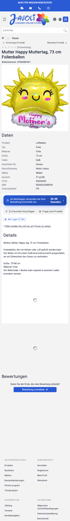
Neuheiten (9, 470)
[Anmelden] (60, 19)
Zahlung (8, 505)
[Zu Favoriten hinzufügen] (20, 211)
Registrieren (42, 470)
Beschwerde (43, 518)
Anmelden (42, 465)
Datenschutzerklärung (47, 513)
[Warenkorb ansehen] (65, 19)
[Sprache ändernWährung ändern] (54, 19)
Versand (8, 510)
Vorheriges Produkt (14, 43)
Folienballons (8, 38)
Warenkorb (42, 480)
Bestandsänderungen (14, 480)
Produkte (9, 465)
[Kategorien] (4, 19)
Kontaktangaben (12, 515)
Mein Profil (42, 475)
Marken (8, 475)
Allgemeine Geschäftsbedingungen (48, 507)
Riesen (15, 38)
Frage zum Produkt (50, 211)
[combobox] (35, 30)
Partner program (12, 485)
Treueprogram (11, 490)
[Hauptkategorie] (3, 38)
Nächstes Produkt (57, 43)
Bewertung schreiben (35, 389)
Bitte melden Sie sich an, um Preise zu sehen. (27, 226)
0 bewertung (24, 47)
